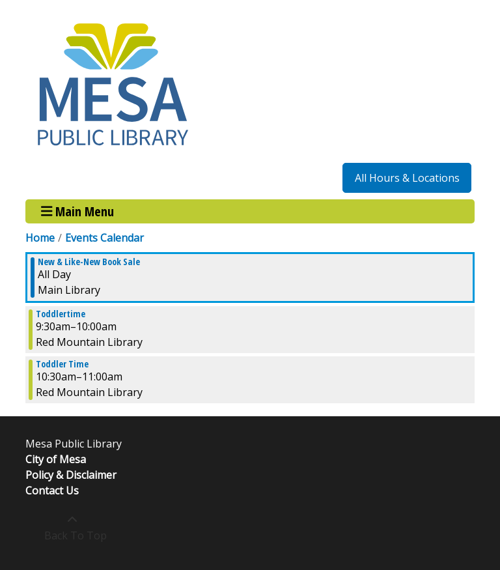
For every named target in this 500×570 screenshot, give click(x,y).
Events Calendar (104, 238)
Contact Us (52, 490)
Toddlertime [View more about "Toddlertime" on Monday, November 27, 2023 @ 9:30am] (60, 314)
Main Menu (78, 211)
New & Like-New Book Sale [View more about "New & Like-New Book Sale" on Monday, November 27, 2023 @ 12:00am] (89, 261)
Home (40, 238)
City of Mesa (55, 459)
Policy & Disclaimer (71, 475)
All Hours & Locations (407, 178)
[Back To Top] (71, 527)
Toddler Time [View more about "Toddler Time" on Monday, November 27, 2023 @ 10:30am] (62, 364)
